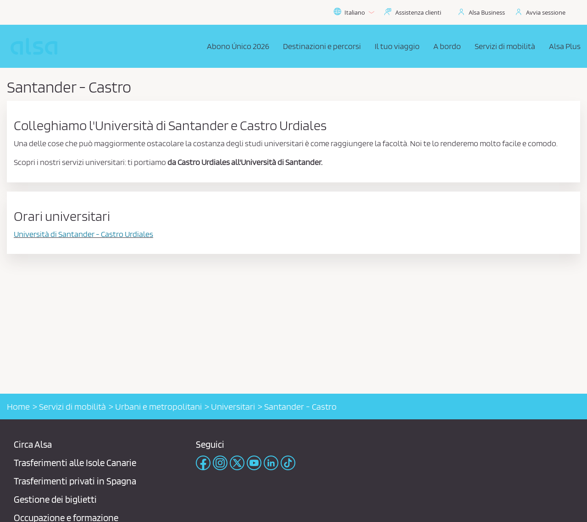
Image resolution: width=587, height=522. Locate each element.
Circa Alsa (33, 444)
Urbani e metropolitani (158, 406)
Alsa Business (487, 12)
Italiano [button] (353, 12)
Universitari (233, 406)
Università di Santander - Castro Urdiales (83, 234)
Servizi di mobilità (72, 406)
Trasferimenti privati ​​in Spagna (75, 481)
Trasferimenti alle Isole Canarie (75, 462)
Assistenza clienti (418, 12)
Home (18, 406)
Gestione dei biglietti (55, 499)
